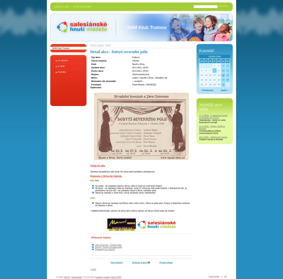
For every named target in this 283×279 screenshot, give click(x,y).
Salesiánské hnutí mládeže (80, 27)
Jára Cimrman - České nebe (108, 245)
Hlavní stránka (97, 45)
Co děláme (63, 60)
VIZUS (67, 277)
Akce (108, 45)
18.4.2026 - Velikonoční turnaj (213, 137)
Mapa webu (213, 276)
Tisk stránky (116, 262)
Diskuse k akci (139, 262)
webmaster (77, 277)
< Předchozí (207, 90)
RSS (225, 276)
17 (223, 75)
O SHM (61, 66)
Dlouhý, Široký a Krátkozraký (108, 247)
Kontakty (62, 72)
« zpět (93, 269)
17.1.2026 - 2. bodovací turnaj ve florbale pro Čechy (213, 116)
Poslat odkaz (166, 262)
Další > (224, 90)
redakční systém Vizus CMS (108, 277)
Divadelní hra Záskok (105, 249)
